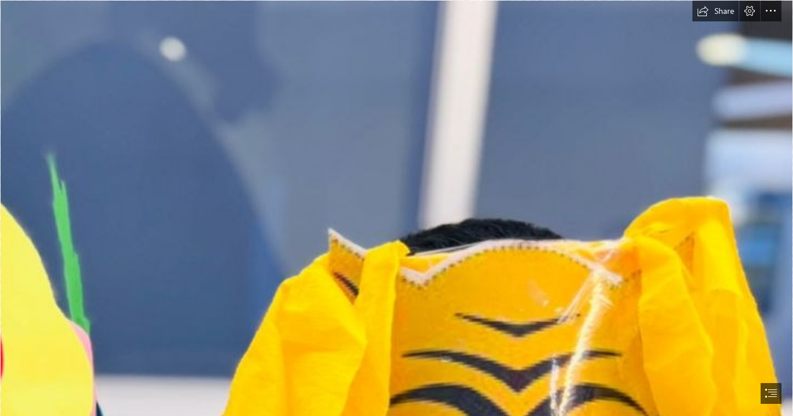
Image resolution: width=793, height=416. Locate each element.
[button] (715, 11)
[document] (396, 208)
